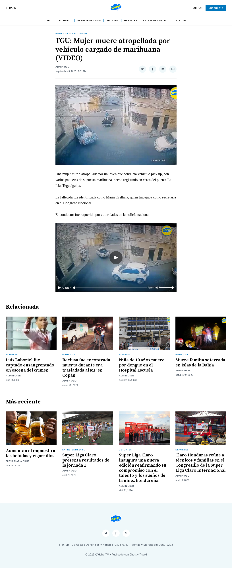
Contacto (179, 20)
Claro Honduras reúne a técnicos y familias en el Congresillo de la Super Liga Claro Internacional (200, 462)
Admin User (63, 66)
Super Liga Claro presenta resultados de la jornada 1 (85, 460)
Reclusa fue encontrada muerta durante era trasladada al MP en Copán (86, 367)
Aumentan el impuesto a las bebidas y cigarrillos (30, 453)
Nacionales (79, 33)
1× (150, 288)
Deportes (130, 20)
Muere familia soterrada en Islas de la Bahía (200, 362)
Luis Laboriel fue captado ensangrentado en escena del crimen (30, 365)
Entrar (198, 8)
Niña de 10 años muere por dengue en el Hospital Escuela (141, 365)
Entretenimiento (154, 20)
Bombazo (65, 20)
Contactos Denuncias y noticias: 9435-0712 (100, 544)
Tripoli (143, 554)
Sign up (64, 544)
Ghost (133, 554)
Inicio (49, 20)
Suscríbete (215, 7)
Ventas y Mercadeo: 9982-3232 (152, 544)
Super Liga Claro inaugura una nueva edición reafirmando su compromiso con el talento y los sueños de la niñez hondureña (142, 467)
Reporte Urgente (89, 20)
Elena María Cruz (17, 461)
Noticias (113, 20)
